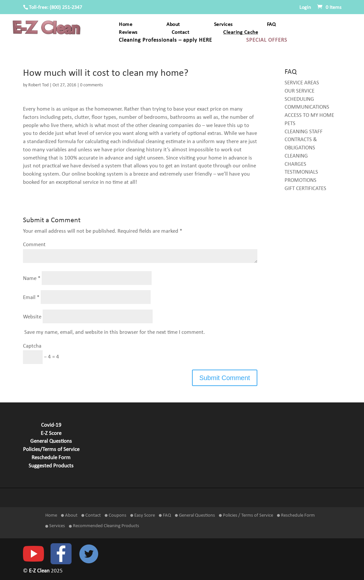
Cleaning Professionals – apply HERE (165, 40)
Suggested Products (51, 466)
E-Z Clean (40, 571)
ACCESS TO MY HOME (309, 115)
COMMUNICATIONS (307, 107)
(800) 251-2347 (66, 7)
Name (31, 278)
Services (223, 24)
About (173, 24)
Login (305, 7)
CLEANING (296, 156)
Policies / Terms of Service (246, 515)
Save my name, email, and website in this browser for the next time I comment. (114, 332)
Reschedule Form (51, 458)
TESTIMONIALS (301, 172)
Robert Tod (38, 85)
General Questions (51, 441)
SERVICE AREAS (302, 83)
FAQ (271, 24)
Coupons (115, 515)
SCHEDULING (299, 99)
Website (32, 316)
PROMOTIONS (300, 180)
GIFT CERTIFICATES (305, 188)
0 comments (91, 85)
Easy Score (142, 515)
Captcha (32, 346)
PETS (290, 123)
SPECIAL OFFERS (266, 40)
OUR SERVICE (299, 91)
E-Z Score (51, 433)
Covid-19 (51, 425)
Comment (34, 244)
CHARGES (295, 164)
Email (31, 297)
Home (125, 24)
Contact (180, 32)
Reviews (128, 32)
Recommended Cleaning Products (104, 526)
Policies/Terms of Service (51, 449)
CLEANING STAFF (304, 132)
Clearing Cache (240, 32)
